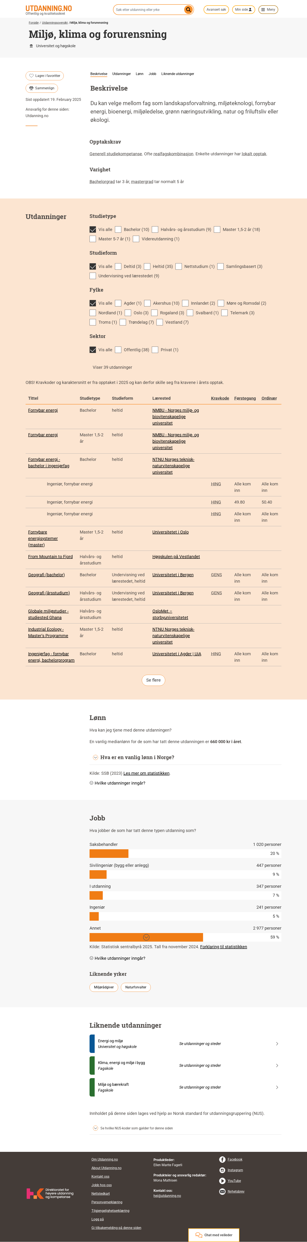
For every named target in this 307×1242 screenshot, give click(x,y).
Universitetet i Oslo (170, 532)
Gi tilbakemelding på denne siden (116, 1228)
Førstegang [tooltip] (245, 398)
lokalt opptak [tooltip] (254, 153)
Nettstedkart (100, 1194)
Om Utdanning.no (104, 1159)
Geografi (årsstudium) (49, 592)
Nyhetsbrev (236, 1191)
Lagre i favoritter (44, 76)
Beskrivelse (98, 74)
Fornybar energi (43, 410)
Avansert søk (216, 9)
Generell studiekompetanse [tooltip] (116, 153)
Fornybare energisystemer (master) (43, 538)
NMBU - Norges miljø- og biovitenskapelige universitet (175, 417)
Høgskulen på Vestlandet (176, 556)
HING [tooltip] (216, 484)
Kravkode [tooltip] (220, 398)
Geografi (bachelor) (46, 574)
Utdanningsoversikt (55, 22)
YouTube (234, 1181)
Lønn (139, 74)
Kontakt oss (100, 1176)
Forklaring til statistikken (223, 946)
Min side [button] (241, 9)
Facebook (235, 1159)
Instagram (235, 1170)
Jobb (152, 74)
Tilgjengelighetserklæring (110, 1211)
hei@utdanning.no (167, 1196)
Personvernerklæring (106, 1202)
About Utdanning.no (106, 1168)
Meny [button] (271, 9)
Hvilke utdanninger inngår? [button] (117, 783)
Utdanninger (121, 74)
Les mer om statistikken (146, 773)
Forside (34, 22)
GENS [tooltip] (216, 574)
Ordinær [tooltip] (269, 398)
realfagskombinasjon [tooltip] (173, 153)
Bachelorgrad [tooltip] (102, 181)
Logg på (97, 1219)
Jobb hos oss (101, 1185)
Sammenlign (41, 88)
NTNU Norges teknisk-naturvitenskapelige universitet (173, 466)
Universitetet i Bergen (173, 574)
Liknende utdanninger (177, 74)
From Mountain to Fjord (50, 556)
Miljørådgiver (104, 987)
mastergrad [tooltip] (142, 181)
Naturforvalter (135, 987)
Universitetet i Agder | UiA (176, 653)
